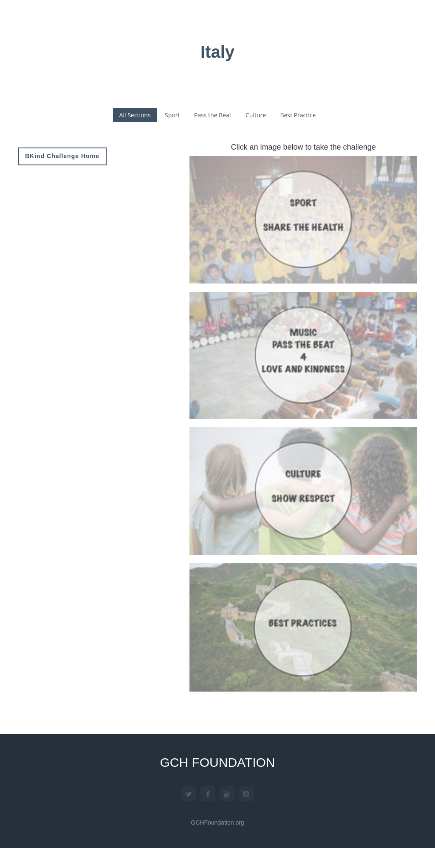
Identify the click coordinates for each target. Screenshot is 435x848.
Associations (317, 18)
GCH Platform (383, 18)
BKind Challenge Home (62, 156)
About (264, 18)
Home (228, 17)
